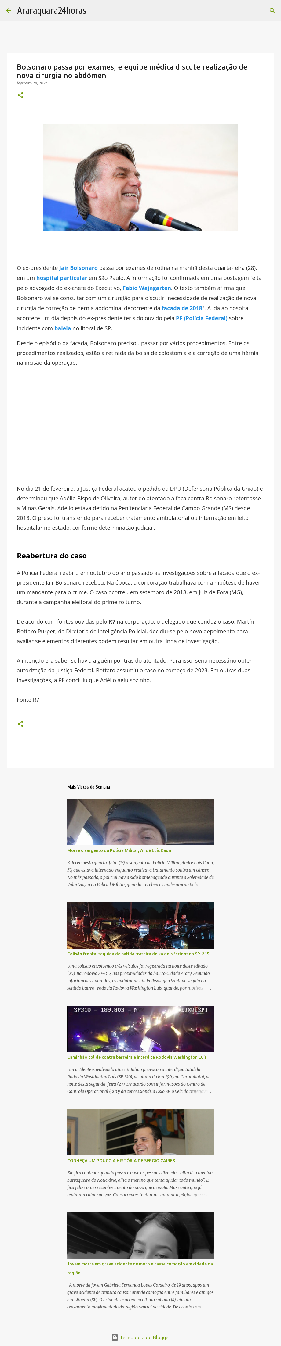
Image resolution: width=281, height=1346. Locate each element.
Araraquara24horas (51, 10)
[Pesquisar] (272, 10)
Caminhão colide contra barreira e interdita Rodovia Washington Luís (136, 1057)
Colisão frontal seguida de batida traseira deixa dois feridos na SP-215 (138, 953)
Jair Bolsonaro (78, 267)
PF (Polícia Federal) (202, 318)
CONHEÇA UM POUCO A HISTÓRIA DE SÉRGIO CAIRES (121, 1160)
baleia (62, 328)
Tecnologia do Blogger (140, 1337)
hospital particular (61, 277)
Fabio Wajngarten (147, 288)
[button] (20, 95)
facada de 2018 (182, 308)
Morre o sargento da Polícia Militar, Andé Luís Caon (119, 850)
